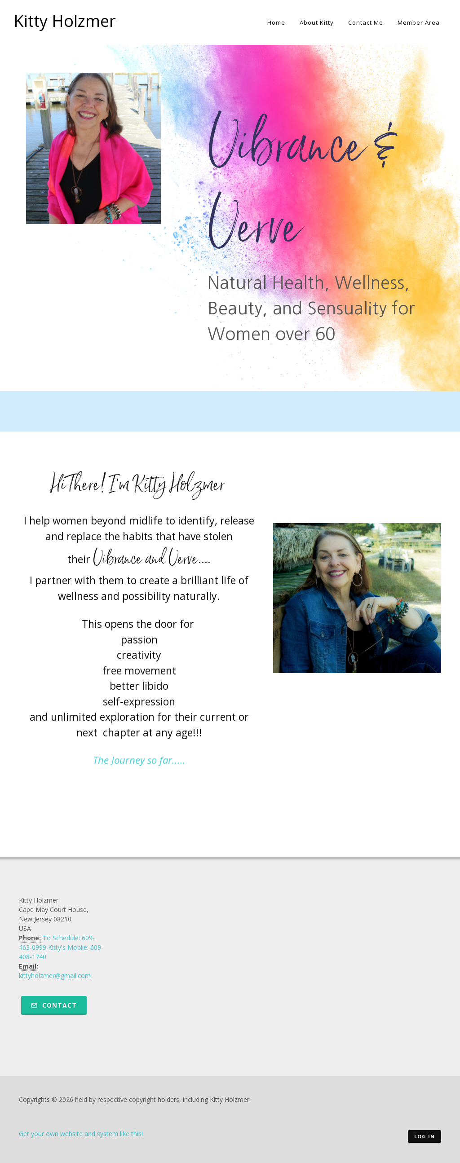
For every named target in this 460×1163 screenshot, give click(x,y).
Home (276, 22)
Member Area (419, 22)
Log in (424, 1136)
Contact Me (365, 22)
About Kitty (317, 22)
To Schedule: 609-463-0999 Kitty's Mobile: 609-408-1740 (61, 947)
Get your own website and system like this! (81, 1133)
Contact (54, 1005)
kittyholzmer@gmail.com (55, 975)
